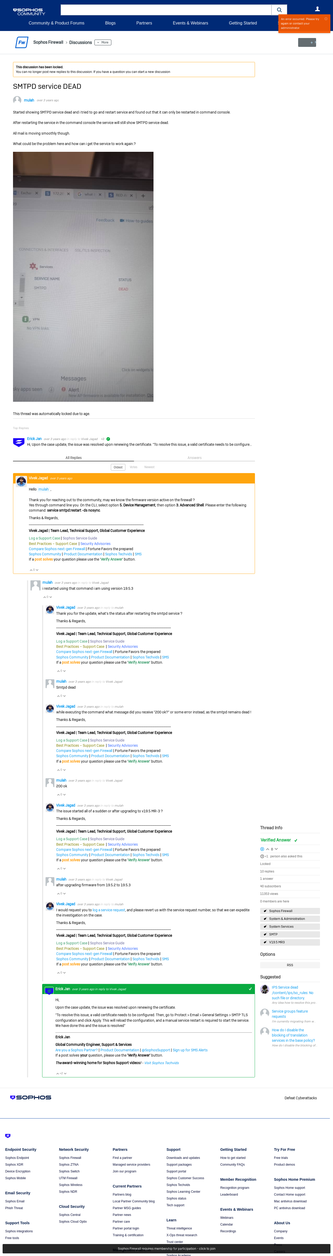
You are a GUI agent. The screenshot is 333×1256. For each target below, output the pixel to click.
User (317, 8)
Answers (194, 457)
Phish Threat (14, 1208)
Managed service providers (131, 1164)
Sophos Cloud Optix (73, 1221)
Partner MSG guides (127, 1208)
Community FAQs (232, 1164)
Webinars (226, 1218)
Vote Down (37, 570)
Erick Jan (34, 438)
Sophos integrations (19, 1231)
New (308, 42)
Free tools (12, 1238)
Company (280, 1231)
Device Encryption (17, 1171)
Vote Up (31, 570)
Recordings (228, 1231)
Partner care (121, 1221)
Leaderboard (229, 1194)
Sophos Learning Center (183, 1192)
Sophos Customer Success (185, 1178)
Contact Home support (289, 1194)
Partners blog (122, 1194)
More (110, 42)
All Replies (73, 457)
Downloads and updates (183, 1158)
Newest (149, 467)
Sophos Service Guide (80, 538)
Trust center (174, 1242)
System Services (281, 927)
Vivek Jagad (89, 439)
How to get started (233, 1158)
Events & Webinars (190, 23)
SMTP (273, 934)
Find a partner (122, 1158)
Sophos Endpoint (17, 1158)
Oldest (118, 467)
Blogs (110, 23)
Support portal (176, 1171)
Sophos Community (45, 554)
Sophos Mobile (15, 1178)
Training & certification (128, 1235)
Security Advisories (95, 543)
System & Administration (287, 919)
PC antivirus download (289, 1208)
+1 (266, 856)
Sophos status (176, 1198)
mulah (29, 100)
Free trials (281, 1158)
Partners (144, 23)
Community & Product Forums (56, 23)
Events (279, 1238)
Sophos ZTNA (69, 1164)
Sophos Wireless (70, 1185)
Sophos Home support (289, 1188)
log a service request (109, 909)
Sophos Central (70, 1215)
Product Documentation (83, 554)
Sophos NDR (68, 1192)
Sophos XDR (14, 1164)
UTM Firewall (68, 1178)
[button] (279, 9)
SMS (138, 554)
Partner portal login (126, 1228)
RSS (290, 965)
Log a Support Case (44, 538)
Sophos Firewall (280, 911)
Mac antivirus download (290, 1201)
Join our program (124, 1171)
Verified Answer (276, 840)
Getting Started (243, 23)
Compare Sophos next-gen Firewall (57, 548)
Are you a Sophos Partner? (76, 1049)
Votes (133, 467)
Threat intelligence (179, 1228)
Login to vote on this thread (267, 848)
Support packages (179, 1164)
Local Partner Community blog (134, 1201)
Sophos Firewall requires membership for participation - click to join (166, 1249)
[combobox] (166, 10)
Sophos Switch (69, 1171)
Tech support (175, 1205)
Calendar (226, 1224)
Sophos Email (14, 1201)
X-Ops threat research (181, 1235)
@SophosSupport (156, 1049)
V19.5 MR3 (277, 942)
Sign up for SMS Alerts (190, 1049)
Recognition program (234, 1188)
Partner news (122, 1215)
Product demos (284, 1164)
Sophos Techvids (118, 554)
